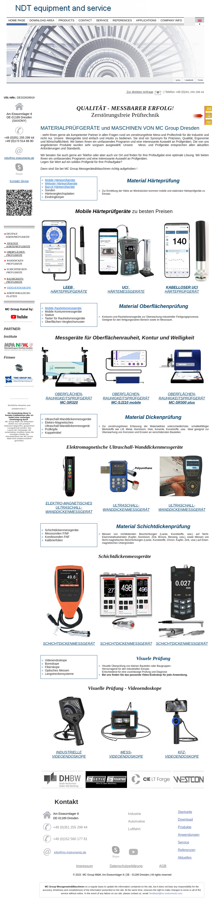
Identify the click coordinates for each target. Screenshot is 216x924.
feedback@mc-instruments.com (165, 893)
